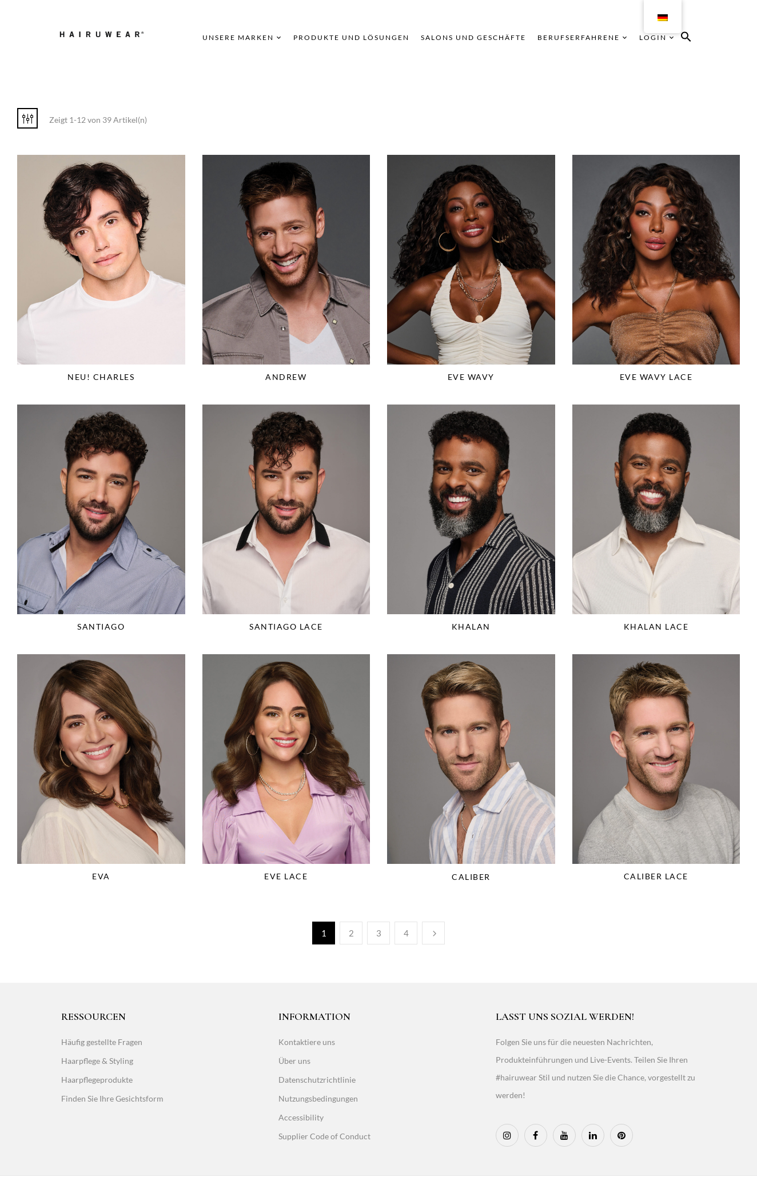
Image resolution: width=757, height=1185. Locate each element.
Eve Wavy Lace (656, 377)
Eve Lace (286, 876)
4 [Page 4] (406, 933)
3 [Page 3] (378, 933)
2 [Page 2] (351, 933)
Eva (101, 876)
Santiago (101, 626)
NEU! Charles (100, 377)
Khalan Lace (656, 626)
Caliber (471, 877)
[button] (686, 38)
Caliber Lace (656, 876)
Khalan (471, 626)
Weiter (433, 933)
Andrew (285, 377)
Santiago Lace (286, 626)
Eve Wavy (471, 377)
